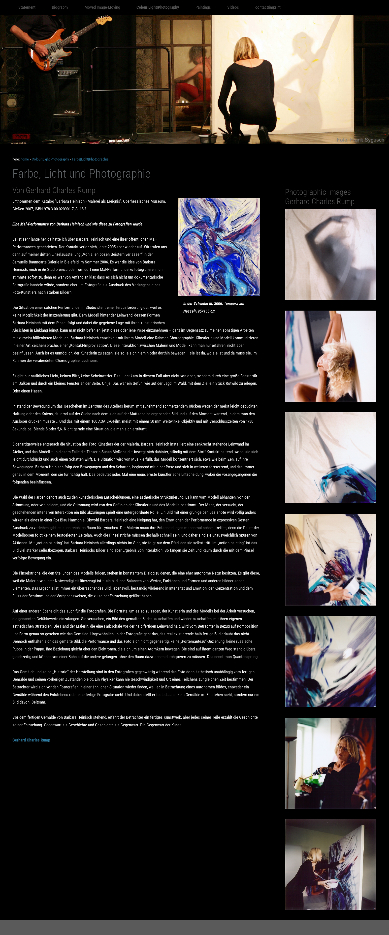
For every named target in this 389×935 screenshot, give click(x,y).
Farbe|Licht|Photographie (90, 159)
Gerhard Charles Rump (31, 740)
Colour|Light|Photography (50, 159)
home (25, 159)
